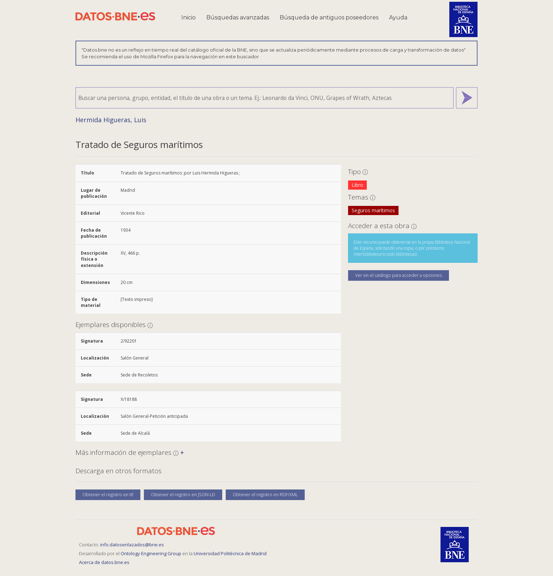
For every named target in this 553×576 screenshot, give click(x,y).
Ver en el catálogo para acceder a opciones (398, 275)
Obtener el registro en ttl (108, 495)
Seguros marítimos (373, 210)
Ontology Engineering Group (151, 553)
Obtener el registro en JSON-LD (183, 495)
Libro (357, 185)
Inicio (188, 17)
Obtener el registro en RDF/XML (265, 495)
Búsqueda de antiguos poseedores (329, 17)
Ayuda (398, 17)
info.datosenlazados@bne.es (132, 544)
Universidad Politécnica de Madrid (230, 553)
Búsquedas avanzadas (237, 17)
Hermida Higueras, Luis (110, 119)
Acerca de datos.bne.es (104, 562)
